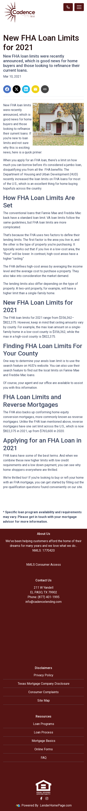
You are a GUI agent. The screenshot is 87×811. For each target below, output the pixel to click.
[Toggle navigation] (79, 7)
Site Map (43, 700)
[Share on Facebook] (7, 89)
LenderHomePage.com (56, 805)
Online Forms (43, 749)
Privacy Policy (43, 675)
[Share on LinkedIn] (26, 89)
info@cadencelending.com (43, 602)
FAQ (43, 758)
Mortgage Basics (43, 741)
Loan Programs (43, 724)
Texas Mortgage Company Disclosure (43, 683)
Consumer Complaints (43, 692)
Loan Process (43, 732)
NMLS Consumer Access (43, 564)
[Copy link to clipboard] (45, 89)
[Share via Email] (35, 89)
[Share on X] (16, 89)
